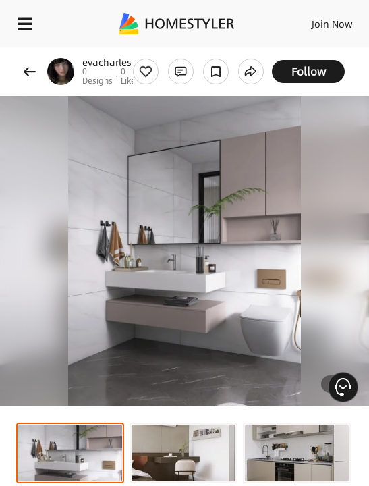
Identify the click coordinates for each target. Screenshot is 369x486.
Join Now (332, 23)
